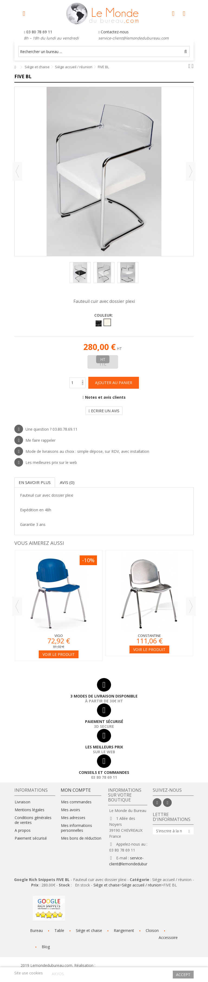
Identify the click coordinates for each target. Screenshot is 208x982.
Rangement (124, 930)
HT (102, 359)
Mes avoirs (70, 809)
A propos (23, 830)
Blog (46, 946)
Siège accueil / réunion (141, 885)
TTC (102, 364)
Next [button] (191, 606)
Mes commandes (76, 802)
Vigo (58, 635)
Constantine (149, 635)
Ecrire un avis (104, 410)
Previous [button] (17, 606)
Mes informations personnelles (76, 828)
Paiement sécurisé (31, 838)
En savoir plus (35, 482)
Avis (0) (67, 482)
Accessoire (168, 937)
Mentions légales (29, 809)
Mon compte (76, 790)
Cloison (152, 930)
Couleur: (104, 315)
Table (59, 930)
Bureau (36, 930)
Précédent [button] (17, 171)
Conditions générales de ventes (33, 820)
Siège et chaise (106, 885)
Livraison (22, 802)
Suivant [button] (191, 171)
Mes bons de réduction (81, 838)
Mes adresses (73, 817)
